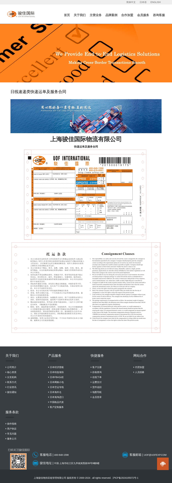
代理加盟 (139, 367)
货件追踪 (97, 387)
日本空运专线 (57, 387)
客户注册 (97, 367)
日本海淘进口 (57, 397)
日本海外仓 (55, 392)
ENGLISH (156, 2)
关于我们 (80, 15)
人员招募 (139, 372)
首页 (67, 15)
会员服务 (143, 15)
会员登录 (97, 397)
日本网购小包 (57, 382)
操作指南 (11, 423)
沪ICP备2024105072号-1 (125, 478)
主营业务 (96, 15)
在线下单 (97, 377)
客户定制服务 (57, 407)
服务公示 (11, 438)
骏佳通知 (11, 392)
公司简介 (11, 367)
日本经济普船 (57, 367)
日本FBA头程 (57, 377)
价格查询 (97, 372)
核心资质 (11, 372)
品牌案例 (111, 15)
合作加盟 (127, 15)
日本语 (143, 2)
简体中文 (131, 2)
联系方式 (11, 382)
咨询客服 (159, 15)
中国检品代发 (57, 402)
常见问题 (11, 433)
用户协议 (11, 428)
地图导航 (97, 392)
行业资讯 (11, 387)
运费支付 (97, 382)
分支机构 (11, 377)
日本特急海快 (57, 372)
